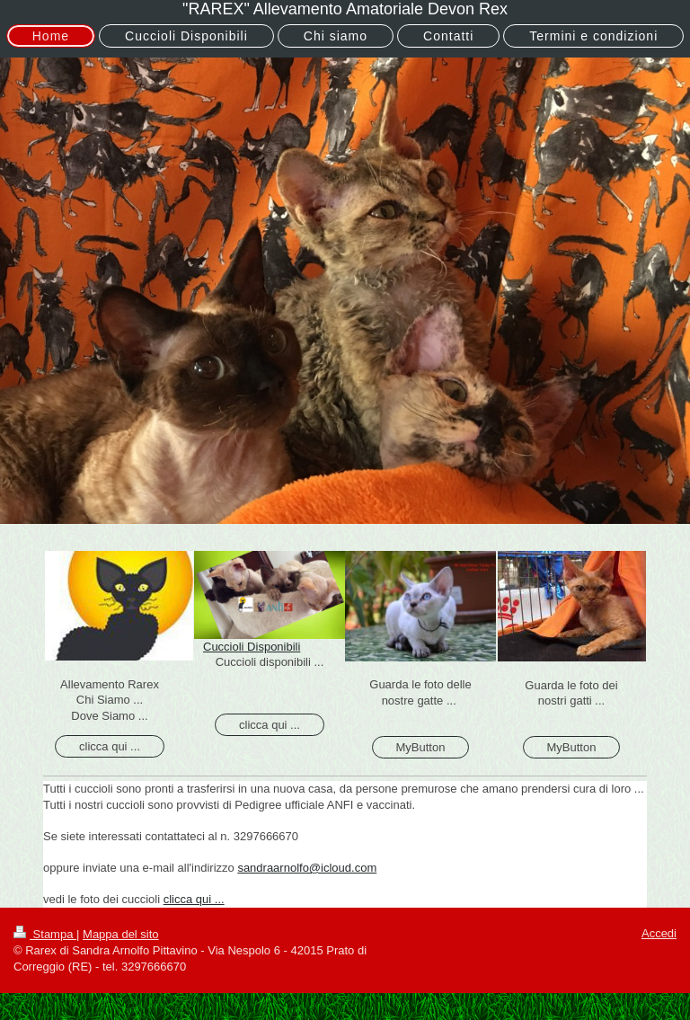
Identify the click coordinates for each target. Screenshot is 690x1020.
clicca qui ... (109, 746)
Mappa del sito (121, 934)
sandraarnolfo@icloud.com (306, 867)
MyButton (421, 747)
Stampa (44, 934)
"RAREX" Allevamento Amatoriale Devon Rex (345, 9)
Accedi (659, 933)
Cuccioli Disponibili (251, 646)
